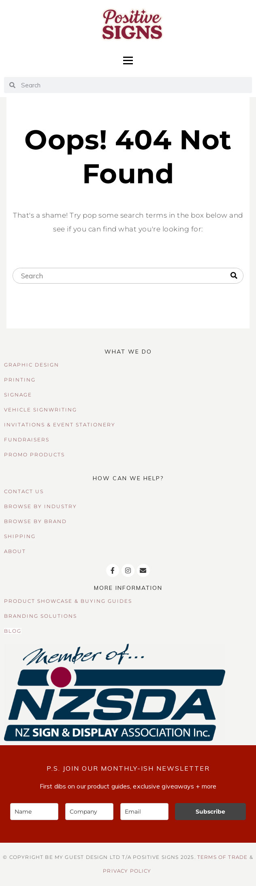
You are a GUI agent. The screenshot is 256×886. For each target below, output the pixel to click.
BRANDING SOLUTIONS (40, 616)
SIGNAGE (18, 395)
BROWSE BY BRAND (35, 521)
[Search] (234, 276)
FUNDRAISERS (26, 440)
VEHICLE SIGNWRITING (40, 410)
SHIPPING (20, 536)
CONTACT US (24, 491)
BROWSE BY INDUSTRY (40, 506)
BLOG (12, 631)
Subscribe (210, 811)
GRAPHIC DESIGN (31, 365)
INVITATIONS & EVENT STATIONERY (59, 425)
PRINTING (20, 380)
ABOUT (15, 551)
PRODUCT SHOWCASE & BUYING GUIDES (68, 601)
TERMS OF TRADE (222, 857)
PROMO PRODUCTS (34, 454)
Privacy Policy (127, 871)
